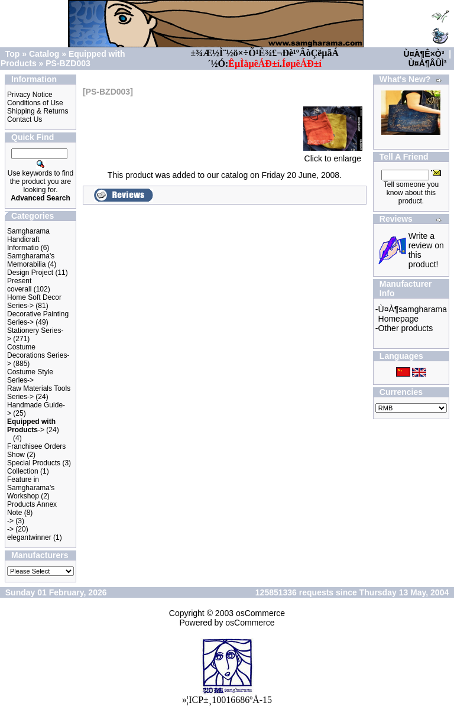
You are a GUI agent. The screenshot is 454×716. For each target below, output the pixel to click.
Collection (22, 471)
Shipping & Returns (37, 111)
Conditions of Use (35, 103)
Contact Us (24, 119)
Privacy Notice (30, 94)
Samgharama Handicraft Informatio (28, 239)
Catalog (44, 54)
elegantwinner (29, 537)
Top (12, 54)
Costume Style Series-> (30, 376)
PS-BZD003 (68, 63)
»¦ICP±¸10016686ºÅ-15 (227, 700)
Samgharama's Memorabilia (30, 260)
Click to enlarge (332, 154)
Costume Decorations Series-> (38, 355)
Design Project (30, 272)
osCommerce (260, 613)
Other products (405, 328)
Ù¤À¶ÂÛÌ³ (427, 63)
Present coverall (19, 285)
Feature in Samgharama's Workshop (30, 487)
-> (31, 425)
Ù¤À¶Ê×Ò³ (424, 54)
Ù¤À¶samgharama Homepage (412, 313)
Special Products (33, 463)
